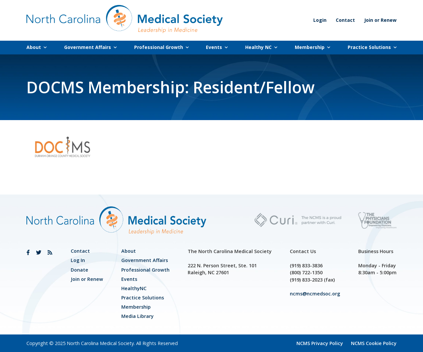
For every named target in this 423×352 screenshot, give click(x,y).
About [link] (36, 47)
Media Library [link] (137, 316)
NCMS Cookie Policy (374, 343)
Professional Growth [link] (161, 47)
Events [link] (217, 47)
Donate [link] (79, 270)
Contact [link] (345, 20)
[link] (28, 252)
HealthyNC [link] (133, 288)
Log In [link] (78, 260)
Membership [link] (312, 47)
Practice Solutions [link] (372, 47)
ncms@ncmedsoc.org (315, 293)
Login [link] (320, 20)
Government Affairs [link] (90, 47)
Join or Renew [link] (380, 20)
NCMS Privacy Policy (319, 343)
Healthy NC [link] (261, 47)
